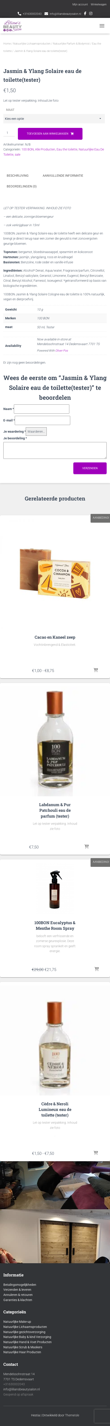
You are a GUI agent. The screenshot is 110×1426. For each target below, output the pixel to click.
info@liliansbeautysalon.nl (65, 13)
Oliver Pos (61, 504)
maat (10, 265)
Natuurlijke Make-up (17, 1374)
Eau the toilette (67, 304)
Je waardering (14, 585)
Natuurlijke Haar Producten (22, 1404)
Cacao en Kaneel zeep (55, 791)
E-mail (9, 574)
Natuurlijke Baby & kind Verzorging (27, 1389)
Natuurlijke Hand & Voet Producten (27, 1394)
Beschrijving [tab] (18, 331)
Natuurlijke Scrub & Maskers (22, 1399)
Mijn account (80, 4)
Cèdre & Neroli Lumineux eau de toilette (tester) (55, 1263)
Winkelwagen (99, 4)
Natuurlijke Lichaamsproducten (32, 43)
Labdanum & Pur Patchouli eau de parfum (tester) (55, 964)
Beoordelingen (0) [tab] (22, 341)
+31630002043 (32, 13)
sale (17, 309)
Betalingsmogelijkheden (19, 1337)
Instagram (90, 14)
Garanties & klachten (17, 1352)
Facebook (85, 14)
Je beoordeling (15, 592)
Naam (8, 563)
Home (7, 43)
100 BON (27, 304)
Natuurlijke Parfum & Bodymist (71, 43)
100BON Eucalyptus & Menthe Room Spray (54, 1079)
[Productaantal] (9, 288)
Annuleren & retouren (18, 1347)
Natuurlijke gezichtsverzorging (24, 1384)
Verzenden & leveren (17, 1342)
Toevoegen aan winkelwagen (47, 288)
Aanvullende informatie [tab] (63, 331)
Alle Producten (45, 304)
